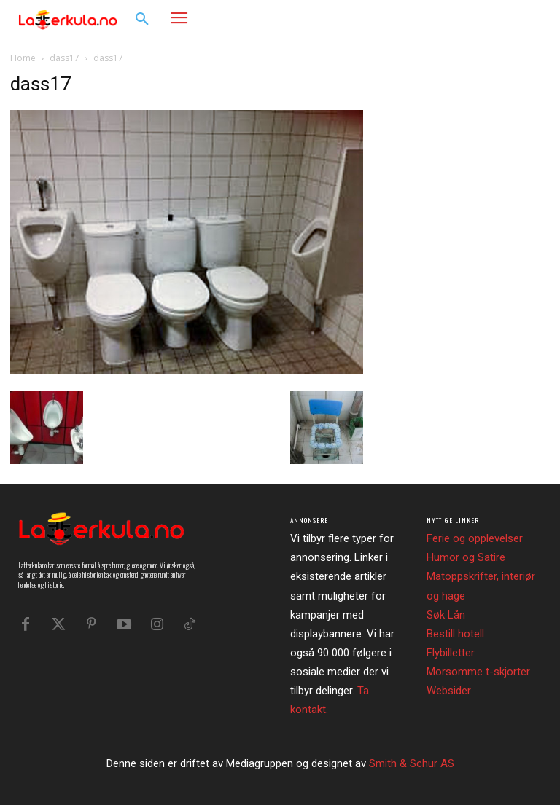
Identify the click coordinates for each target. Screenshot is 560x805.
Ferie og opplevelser (475, 538)
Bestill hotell (455, 633)
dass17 (64, 58)
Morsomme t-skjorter (478, 671)
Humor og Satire (466, 557)
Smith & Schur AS (411, 763)
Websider (449, 690)
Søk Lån (446, 614)
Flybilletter (451, 652)
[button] (142, 19)
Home (23, 58)
